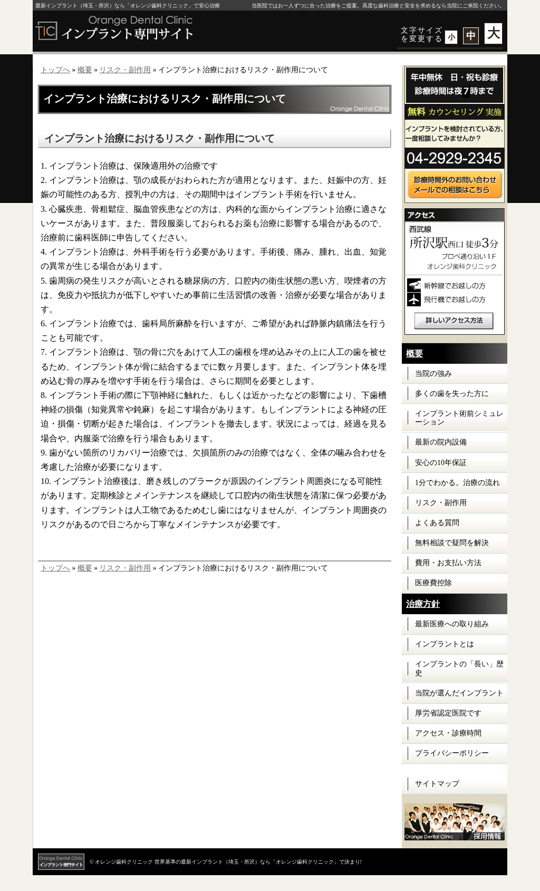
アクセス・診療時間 (448, 733)
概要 (85, 70)
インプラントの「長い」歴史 (459, 668)
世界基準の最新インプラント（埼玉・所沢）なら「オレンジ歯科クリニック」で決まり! (258, 862)
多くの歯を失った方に (452, 394)
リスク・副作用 (125, 70)
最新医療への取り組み (452, 624)
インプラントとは (444, 644)
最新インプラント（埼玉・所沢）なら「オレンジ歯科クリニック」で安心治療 (127, 5)
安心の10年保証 (441, 463)
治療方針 (423, 603)
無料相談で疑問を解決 (452, 543)
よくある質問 (437, 523)
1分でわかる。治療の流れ (457, 483)
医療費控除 (433, 583)
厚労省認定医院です (448, 713)
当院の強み (433, 373)
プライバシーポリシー (452, 753)
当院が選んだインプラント (459, 693)
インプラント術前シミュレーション (459, 418)
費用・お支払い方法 (448, 563)
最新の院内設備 (441, 442)
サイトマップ (437, 784)
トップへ (55, 70)
